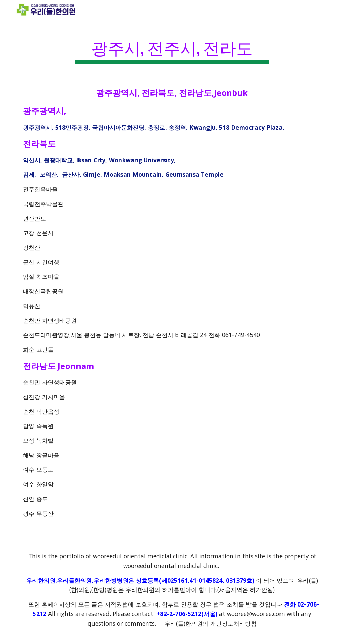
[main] (172, 48)
